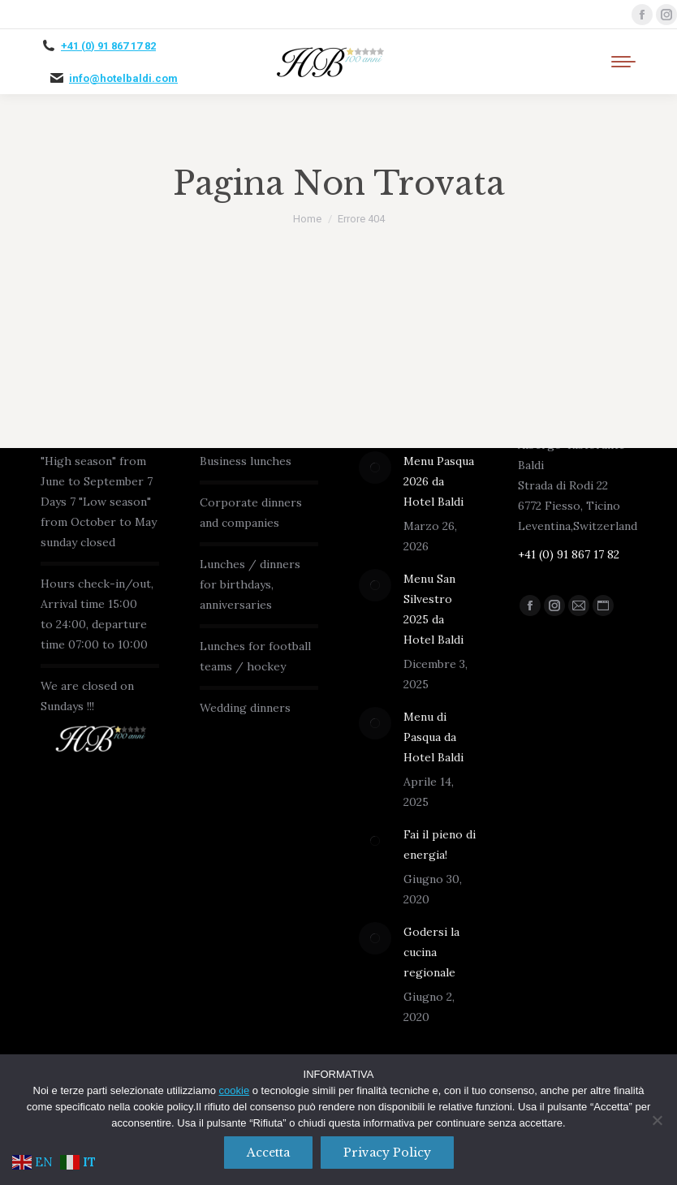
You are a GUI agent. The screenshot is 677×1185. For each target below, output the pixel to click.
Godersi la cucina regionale (431, 952)
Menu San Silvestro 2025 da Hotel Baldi (433, 609)
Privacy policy (387, 1152)
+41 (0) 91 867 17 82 (108, 46)
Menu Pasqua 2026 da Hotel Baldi (438, 481)
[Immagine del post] (375, 467)
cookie (234, 1090)
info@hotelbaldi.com (123, 78)
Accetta (268, 1152)
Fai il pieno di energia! (439, 844)
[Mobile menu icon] (623, 62)
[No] (657, 1120)
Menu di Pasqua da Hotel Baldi (433, 737)
